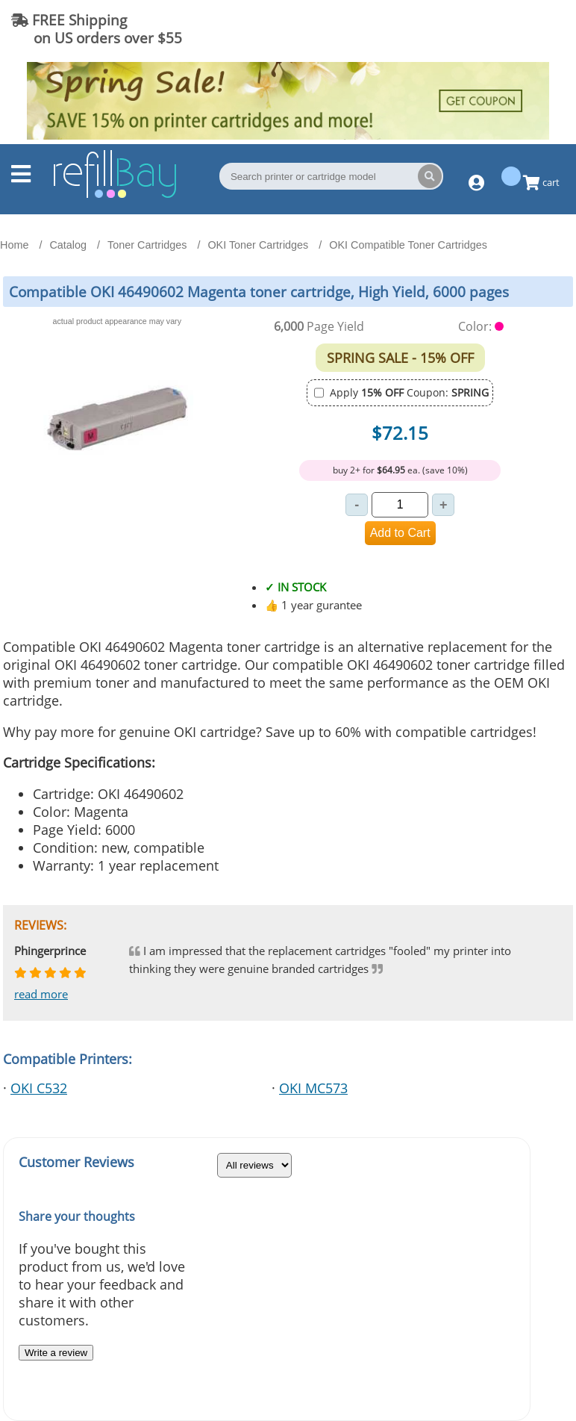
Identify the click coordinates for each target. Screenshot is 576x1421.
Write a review (56, 1352)
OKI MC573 (313, 1088)
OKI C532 (38, 1088)
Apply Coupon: (409, 392)
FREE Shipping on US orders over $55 (96, 28)
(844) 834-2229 (504, 28)
